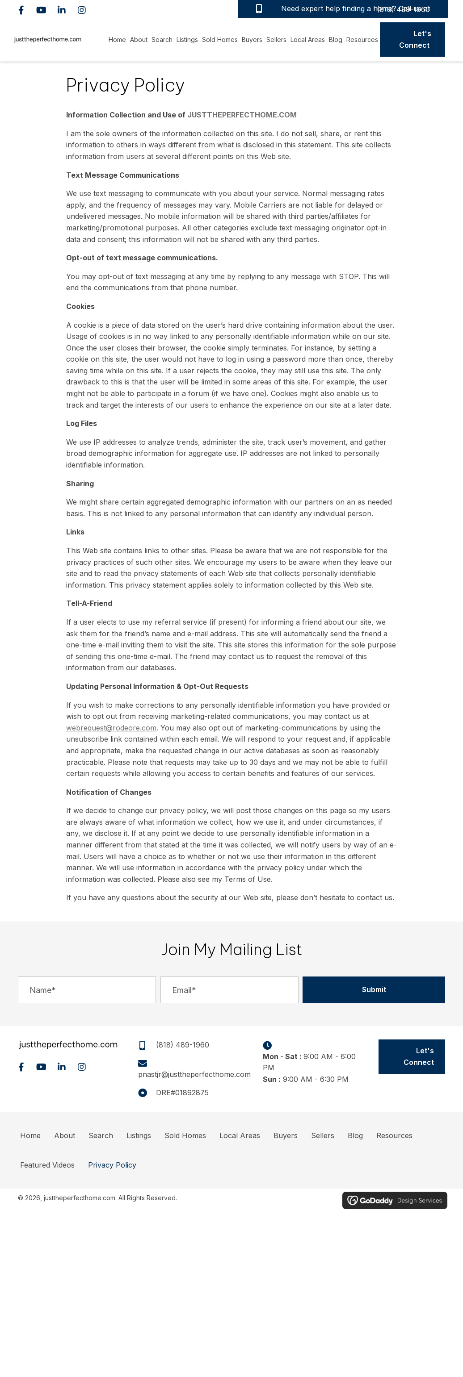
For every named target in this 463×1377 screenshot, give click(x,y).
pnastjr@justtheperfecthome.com (194, 1074)
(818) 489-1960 (403, 9)
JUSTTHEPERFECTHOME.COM (242, 114)
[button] (21, 10)
